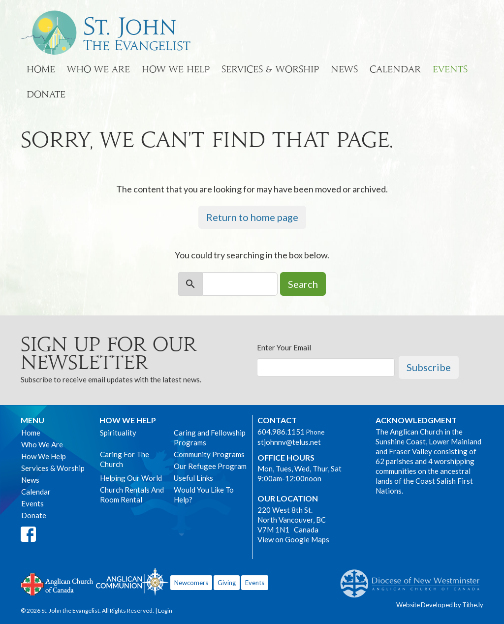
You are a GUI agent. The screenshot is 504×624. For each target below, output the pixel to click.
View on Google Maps (293, 539)
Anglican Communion (132, 581)
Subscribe (429, 367)
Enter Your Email (284, 347)
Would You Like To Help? (204, 494)
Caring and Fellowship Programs (210, 437)
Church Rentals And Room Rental (132, 494)
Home (41, 69)
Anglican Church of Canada (57, 583)
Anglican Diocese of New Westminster (413, 579)
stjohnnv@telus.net (289, 441)
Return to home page (252, 217)
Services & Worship (270, 69)
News (344, 69)
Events (450, 69)
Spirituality (118, 432)
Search (303, 284)
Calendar (395, 69)
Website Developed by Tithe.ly (439, 605)
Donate (46, 94)
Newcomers (191, 583)
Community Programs (209, 454)
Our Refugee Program (210, 466)
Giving (227, 583)
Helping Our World (131, 477)
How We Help (176, 69)
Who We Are (98, 69)
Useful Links (193, 477)
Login (165, 610)
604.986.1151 (281, 431)
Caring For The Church (124, 459)
